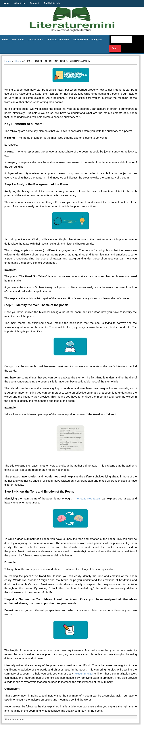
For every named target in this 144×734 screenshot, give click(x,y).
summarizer (86, 673)
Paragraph (96, 39)
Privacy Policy (80, 39)
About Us (19, 3)
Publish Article (52, 3)
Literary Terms (35, 39)
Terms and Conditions (57, 39)
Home (6, 3)
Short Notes (17, 39)
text (77, 673)
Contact (34, 3)
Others (17, 61)
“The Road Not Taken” (87, 498)
